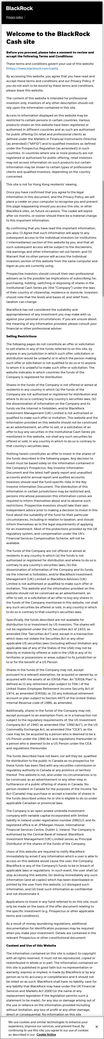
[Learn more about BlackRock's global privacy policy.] (15, 17)
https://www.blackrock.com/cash (32, 68)
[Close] (96, 1026)
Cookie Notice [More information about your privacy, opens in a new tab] (46, 1035)
